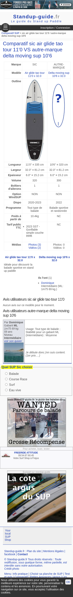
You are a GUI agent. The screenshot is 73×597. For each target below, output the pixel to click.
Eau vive (15, 390)
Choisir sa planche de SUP (46, 573)
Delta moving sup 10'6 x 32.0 (58, 74)
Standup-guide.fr (14, 551)
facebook (9, 554)
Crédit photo (11, 568)
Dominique (47, 282)
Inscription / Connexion (55, 27)
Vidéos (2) (34, 247)
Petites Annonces (40, 576)
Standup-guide (36, 17)
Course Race (18, 379)
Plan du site (34, 551)
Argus (56, 576)
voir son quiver (13, 341)
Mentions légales (53, 551)
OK (68, 582)
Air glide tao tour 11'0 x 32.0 (35, 74)
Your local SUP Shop (8, 535)
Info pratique (20, 573)
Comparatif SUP (11, 33)
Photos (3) (34, 244)
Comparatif (21, 576)
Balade (14, 373)
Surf (12, 384)
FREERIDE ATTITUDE (26, 452)
